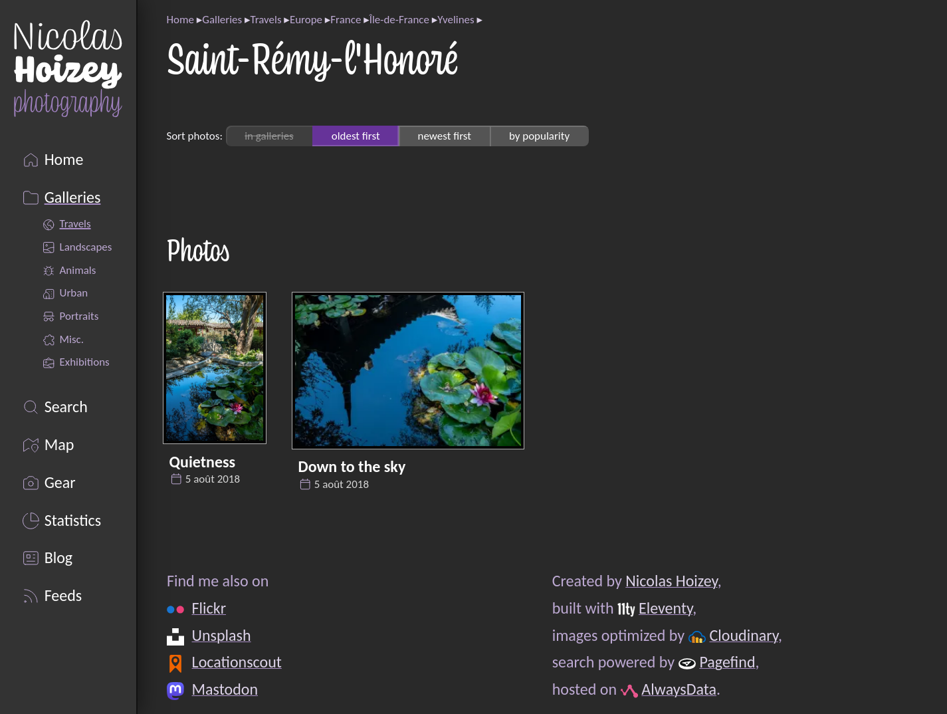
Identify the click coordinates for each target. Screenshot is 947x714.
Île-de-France (399, 20)
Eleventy (665, 608)
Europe (306, 20)
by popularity (539, 136)
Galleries (222, 20)
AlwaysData (678, 689)
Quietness (202, 461)
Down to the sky (352, 466)
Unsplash (221, 635)
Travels (265, 20)
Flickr (208, 608)
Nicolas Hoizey (671, 580)
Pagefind (727, 661)
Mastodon (224, 689)
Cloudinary (743, 635)
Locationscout (236, 661)
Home (179, 20)
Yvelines (455, 20)
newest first (444, 136)
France (345, 20)
